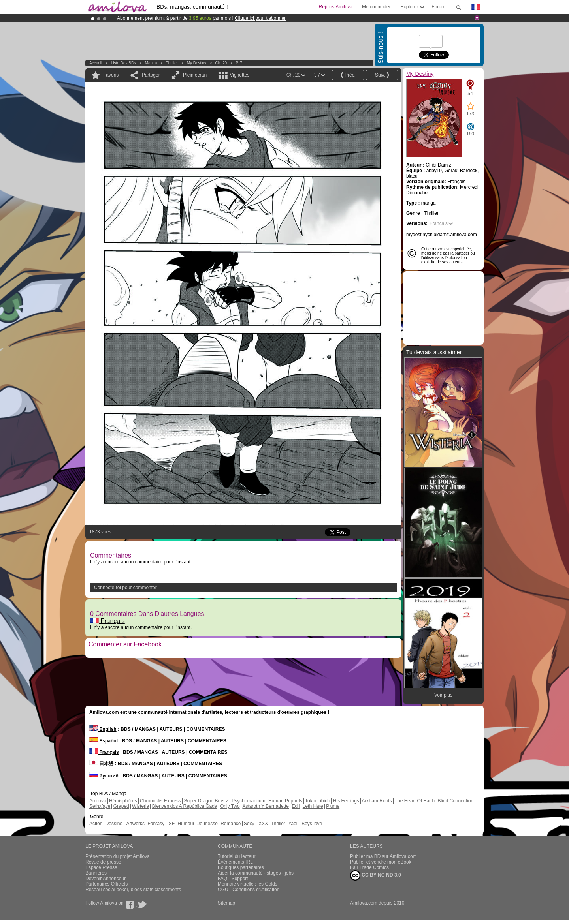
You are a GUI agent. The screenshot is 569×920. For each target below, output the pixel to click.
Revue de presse (103, 862)
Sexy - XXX (256, 823)
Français (107, 621)
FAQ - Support (233, 878)
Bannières (96, 873)
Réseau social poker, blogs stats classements (133, 889)
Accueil (95, 63)
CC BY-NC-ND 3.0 (375, 875)
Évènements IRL (235, 862)
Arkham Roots (377, 801)
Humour (185, 823)
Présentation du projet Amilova (117, 856)
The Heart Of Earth (415, 801)
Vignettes (239, 75)
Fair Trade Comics (369, 867)
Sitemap (226, 903)
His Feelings (346, 801)
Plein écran (195, 75)
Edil (296, 806)
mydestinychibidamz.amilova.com (441, 234)
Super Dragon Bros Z (206, 801)
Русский (104, 776)
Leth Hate (313, 806)
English (103, 729)
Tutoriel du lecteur (237, 856)
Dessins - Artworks (125, 823)
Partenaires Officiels (106, 884)
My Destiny (197, 63)
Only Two (230, 806)
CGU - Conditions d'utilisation (248, 889)
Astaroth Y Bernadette (265, 806)
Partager (151, 75)
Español (103, 741)
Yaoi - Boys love (305, 823)
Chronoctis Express (160, 801)
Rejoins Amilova (335, 6)
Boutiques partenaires (241, 867)
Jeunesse (207, 823)
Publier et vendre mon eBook (380, 862)
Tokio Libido (317, 801)
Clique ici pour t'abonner (260, 18)
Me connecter (376, 6)
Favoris (111, 75)
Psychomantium (248, 801)
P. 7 (239, 63)
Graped (121, 806)
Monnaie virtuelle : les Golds (247, 884)
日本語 (101, 763)
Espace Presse (101, 867)
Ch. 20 (221, 63)
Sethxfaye (99, 806)
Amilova (97, 801)
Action (95, 823)
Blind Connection (455, 801)
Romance (230, 823)
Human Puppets (285, 801)
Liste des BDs (123, 63)
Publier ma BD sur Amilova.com (383, 856)
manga (151, 63)
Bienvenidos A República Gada (184, 806)
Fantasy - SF (161, 823)
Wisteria (140, 806)
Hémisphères (123, 801)
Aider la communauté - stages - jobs (256, 873)
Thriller (172, 63)
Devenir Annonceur (105, 878)
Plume (332, 806)
